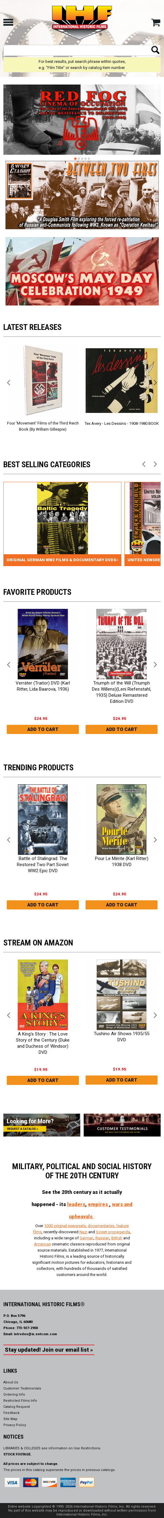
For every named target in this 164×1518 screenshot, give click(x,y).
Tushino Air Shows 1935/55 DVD (121, 1037)
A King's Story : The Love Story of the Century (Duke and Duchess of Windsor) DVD (43, 1043)
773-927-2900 (27, 1328)
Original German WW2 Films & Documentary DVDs (61, 560)
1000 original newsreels (65, 1225)
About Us (10, 1382)
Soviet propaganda (113, 1232)
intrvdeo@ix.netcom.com (35, 1334)
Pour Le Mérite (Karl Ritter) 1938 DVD (121, 861)
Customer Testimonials (22, 1388)
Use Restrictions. (87, 1448)
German (86, 1238)
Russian (102, 1238)
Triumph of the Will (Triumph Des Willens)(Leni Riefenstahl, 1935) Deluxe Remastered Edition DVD (121, 692)
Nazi (83, 1232)
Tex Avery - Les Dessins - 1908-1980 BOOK (121, 423)
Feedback (11, 1413)
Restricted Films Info (20, 1401)
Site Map (10, 1419)
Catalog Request (16, 1407)
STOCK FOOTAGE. (17, 1454)
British (116, 1238)
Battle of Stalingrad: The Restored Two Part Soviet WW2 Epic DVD (43, 864)
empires (98, 1204)
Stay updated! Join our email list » (49, 1349)
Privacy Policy (14, 1425)
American (42, 1244)
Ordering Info (14, 1395)
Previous (11, 120)
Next (152, 120)
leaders (76, 1204)
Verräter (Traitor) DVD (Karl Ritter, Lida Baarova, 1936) (43, 686)
